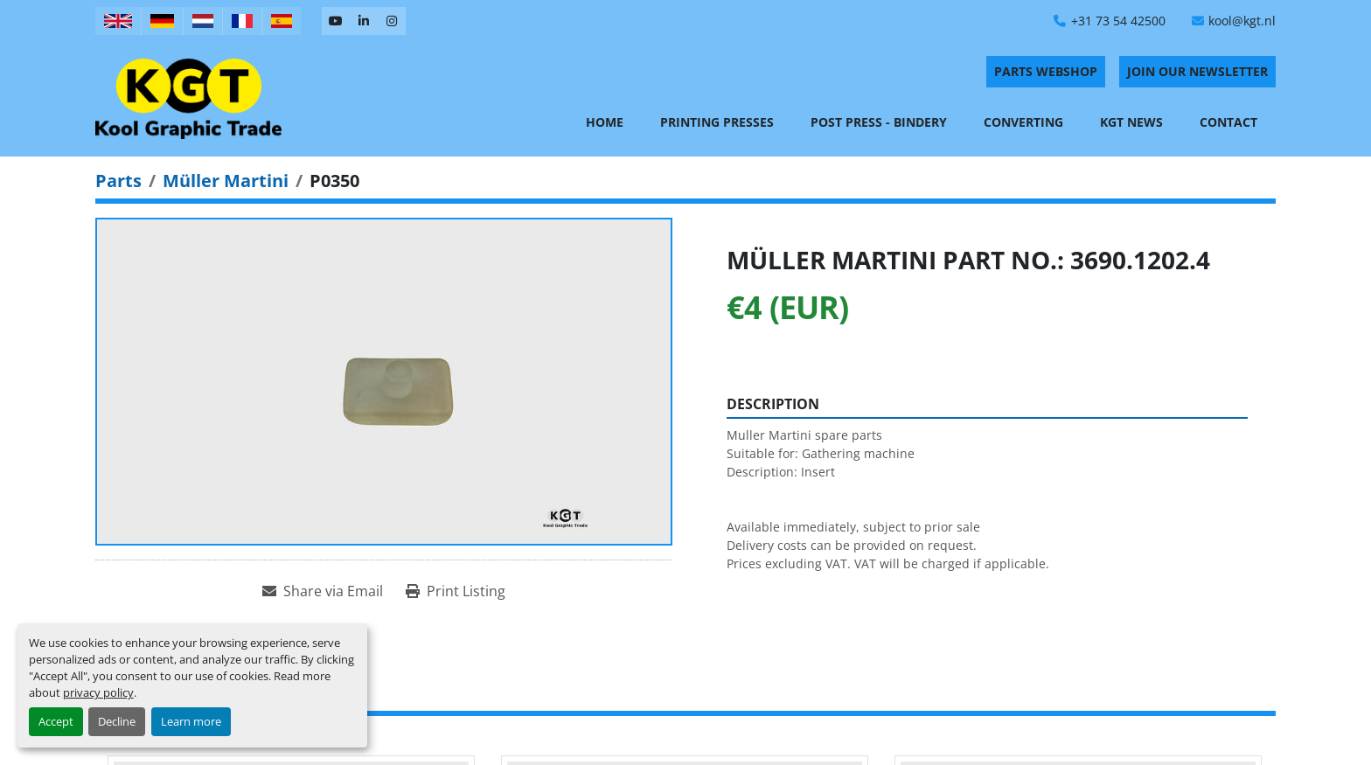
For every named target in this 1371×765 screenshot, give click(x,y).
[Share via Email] (322, 591)
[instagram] (392, 21)
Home (604, 122)
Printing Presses (717, 122)
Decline (117, 721)
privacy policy (98, 692)
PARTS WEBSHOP (1045, 71)
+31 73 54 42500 (1118, 20)
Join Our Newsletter (1197, 71)
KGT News (1131, 122)
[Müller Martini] (226, 180)
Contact (1228, 122)
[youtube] (336, 21)
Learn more (191, 721)
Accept (55, 721)
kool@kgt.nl (1242, 20)
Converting (1023, 122)
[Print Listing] (455, 591)
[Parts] (118, 180)
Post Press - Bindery (879, 122)
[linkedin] (364, 21)
